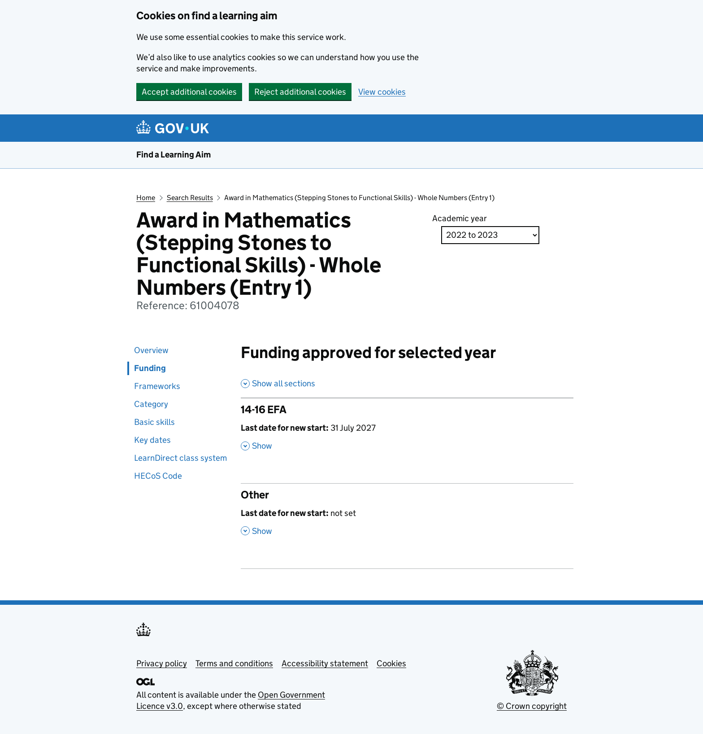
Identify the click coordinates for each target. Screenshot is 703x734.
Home (145, 197)
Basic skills (154, 422)
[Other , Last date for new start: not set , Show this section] (407, 517)
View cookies (382, 91)
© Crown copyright (532, 706)
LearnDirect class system (180, 458)
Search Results (190, 197)
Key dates (152, 440)
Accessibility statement (325, 663)
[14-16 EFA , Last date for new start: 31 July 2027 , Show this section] (407, 432)
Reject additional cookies (300, 92)
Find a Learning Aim (173, 154)
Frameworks (157, 386)
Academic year (459, 218)
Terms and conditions (234, 663)
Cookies (391, 663)
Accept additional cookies (189, 92)
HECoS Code (158, 476)
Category (151, 404)
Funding (150, 368)
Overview (151, 350)
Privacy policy (161, 663)
